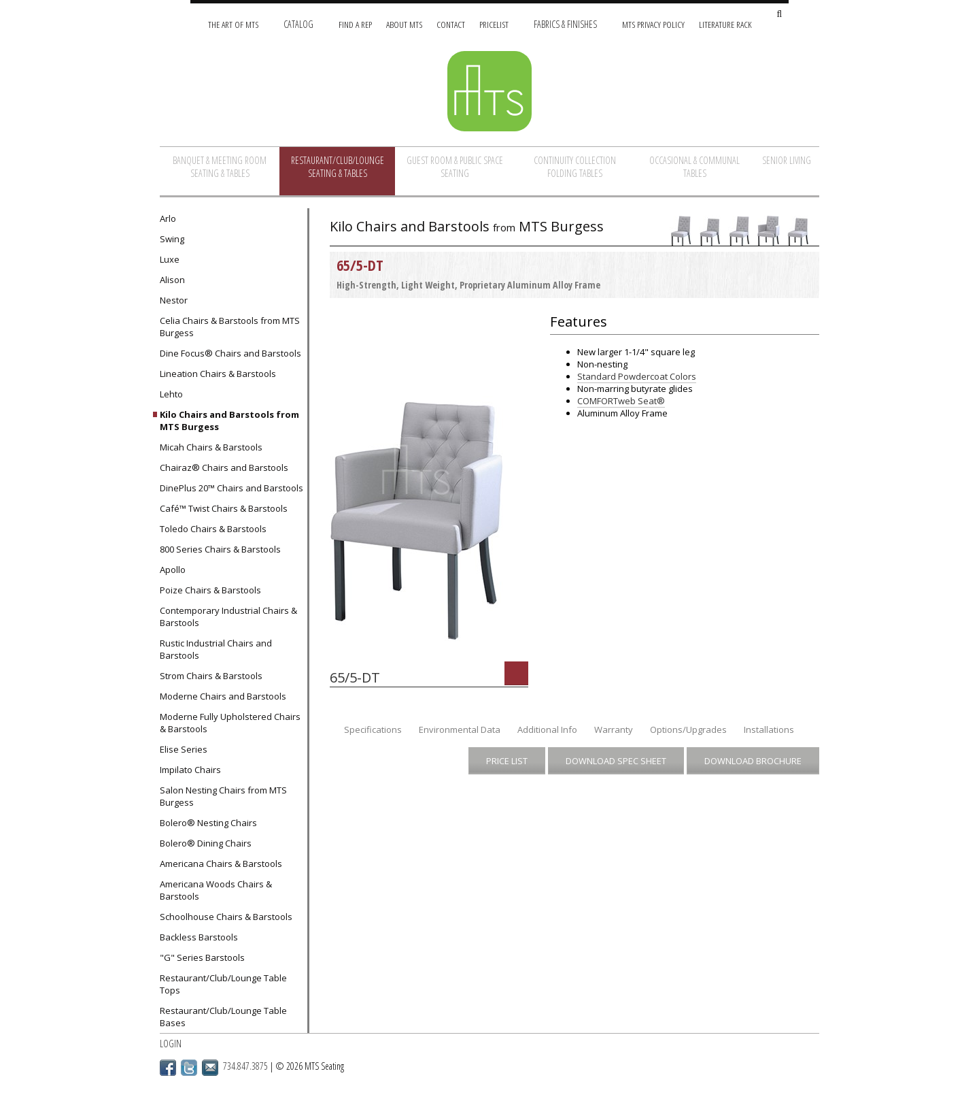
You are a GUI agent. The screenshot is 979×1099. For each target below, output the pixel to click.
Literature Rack (725, 24)
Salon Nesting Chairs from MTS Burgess (223, 796)
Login (171, 1043)
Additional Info (547, 729)
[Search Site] (779, 15)
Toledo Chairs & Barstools (213, 529)
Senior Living (786, 160)
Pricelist (494, 24)
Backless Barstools (199, 937)
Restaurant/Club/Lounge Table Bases (223, 1016)
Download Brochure (753, 761)
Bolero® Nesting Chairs (208, 823)
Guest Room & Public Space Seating (455, 167)
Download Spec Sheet (616, 761)
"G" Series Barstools (202, 957)
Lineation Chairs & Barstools (218, 373)
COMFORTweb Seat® (621, 401)
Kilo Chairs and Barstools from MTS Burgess (229, 420)
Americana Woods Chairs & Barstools (216, 890)
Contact (450, 24)
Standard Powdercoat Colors (636, 376)
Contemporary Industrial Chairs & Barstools (228, 616)
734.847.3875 (245, 1066)
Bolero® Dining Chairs (206, 843)
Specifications (373, 729)
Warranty (613, 729)
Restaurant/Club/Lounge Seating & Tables (337, 167)
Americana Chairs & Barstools (221, 863)
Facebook (168, 1068)
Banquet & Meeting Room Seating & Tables (220, 167)
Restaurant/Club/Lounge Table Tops (223, 984)
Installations (769, 729)
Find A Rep (355, 24)
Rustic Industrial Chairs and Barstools (216, 649)
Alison (172, 280)
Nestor (174, 300)
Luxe (169, 259)
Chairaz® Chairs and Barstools (224, 467)
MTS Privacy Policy (653, 24)
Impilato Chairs (190, 770)
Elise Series (183, 749)
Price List (507, 761)
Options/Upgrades (688, 729)
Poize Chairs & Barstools (210, 590)
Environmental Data (459, 729)
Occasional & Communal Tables (694, 167)
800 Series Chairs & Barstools (220, 549)
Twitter (189, 1068)
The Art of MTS (233, 24)
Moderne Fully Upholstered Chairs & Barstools (230, 722)
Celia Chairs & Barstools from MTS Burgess (230, 326)
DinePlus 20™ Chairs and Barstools (231, 488)
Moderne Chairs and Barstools (223, 696)
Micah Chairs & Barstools (211, 447)
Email (210, 1068)
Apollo (173, 569)
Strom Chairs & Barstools (211, 676)
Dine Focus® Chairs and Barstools (230, 353)
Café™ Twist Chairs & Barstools (224, 508)
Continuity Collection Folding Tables (575, 167)
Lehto (171, 394)
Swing (172, 239)
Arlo (168, 218)
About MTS (404, 24)
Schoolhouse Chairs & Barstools (226, 917)
